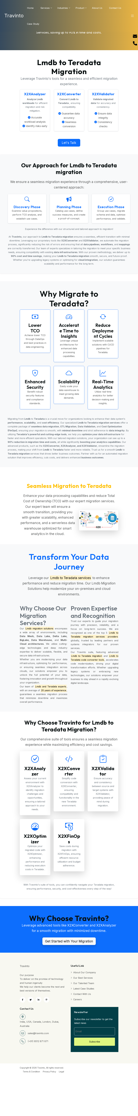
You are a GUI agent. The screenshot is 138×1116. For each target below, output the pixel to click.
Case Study (33, 23)
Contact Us (115, 8)
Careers (77, 999)
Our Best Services (83, 977)
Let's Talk (69, 143)
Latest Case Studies (83, 988)
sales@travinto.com (38, 1033)
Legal (61, 1071)
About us (97, 8)
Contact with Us (82, 994)
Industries (62, 8)
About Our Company (84, 972)
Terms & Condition (31, 1071)
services (45, 8)
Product (80, 8)
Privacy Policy (49, 1071)
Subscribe (94, 1041)
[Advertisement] (68, 1094)
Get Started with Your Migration (69, 941)
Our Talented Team (83, 983)
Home (30, 8)
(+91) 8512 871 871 (38, 1041)
